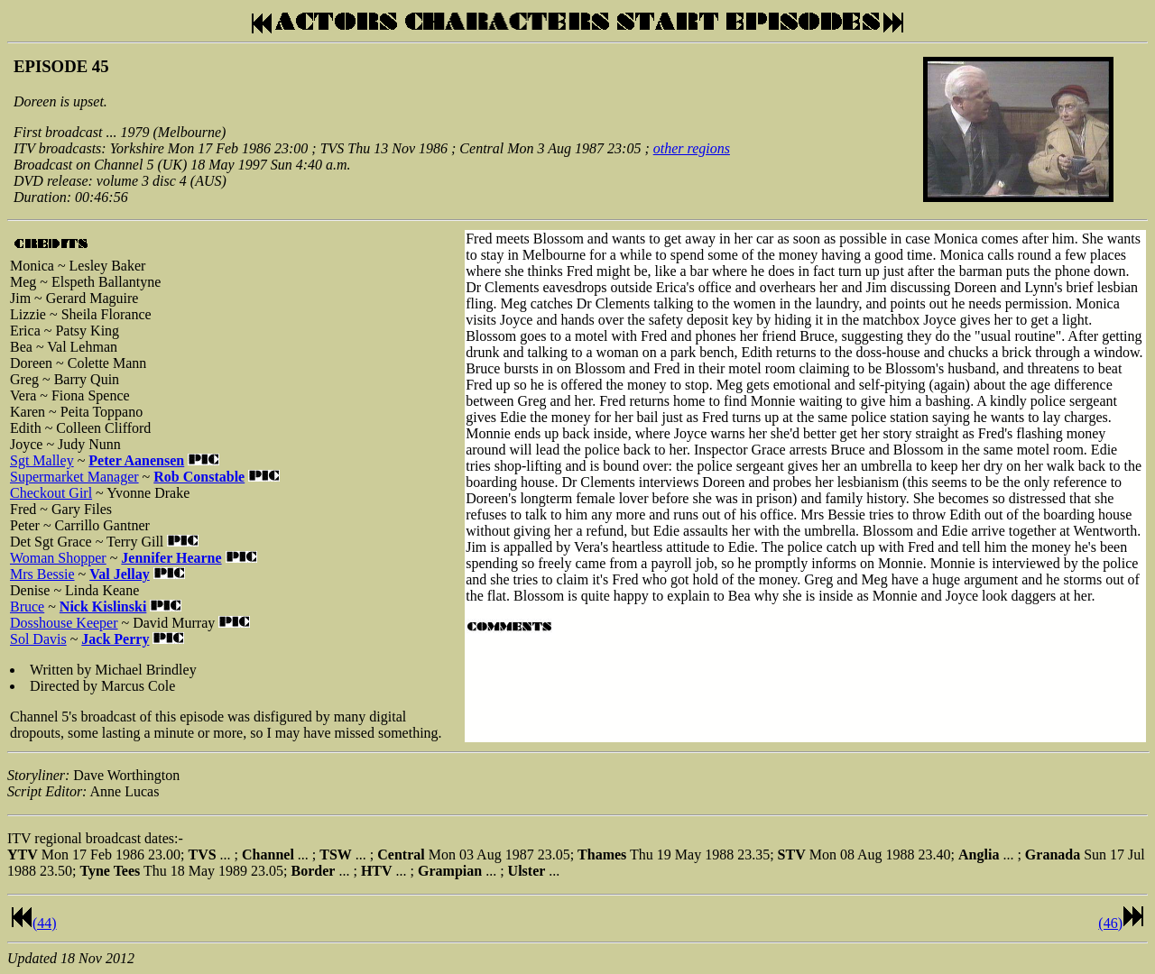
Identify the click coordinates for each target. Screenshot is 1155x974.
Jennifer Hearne (171, 557)
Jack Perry (115, 639)
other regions (691, 148)
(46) (1110, 923)
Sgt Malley (42, 460)
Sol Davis (38, 639)
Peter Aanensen (136, 460)
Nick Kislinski (103, 606)
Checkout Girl (51, 493)
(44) (44, 923)
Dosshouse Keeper (64, 622)
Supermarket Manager (74, 476)
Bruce (27, 606)
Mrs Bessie (42, 574)
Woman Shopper (58, 557)
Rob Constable (199, 476)
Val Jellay (119, 574)
